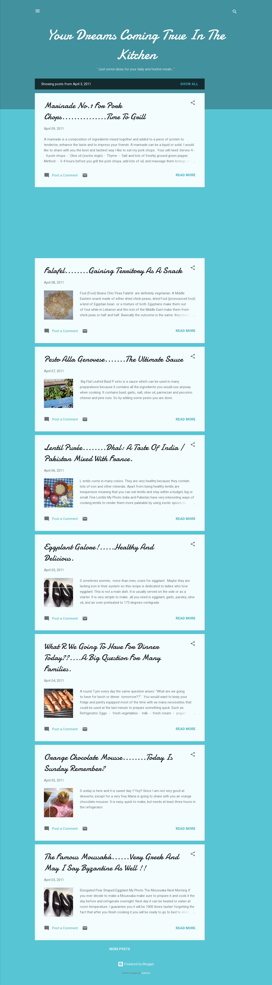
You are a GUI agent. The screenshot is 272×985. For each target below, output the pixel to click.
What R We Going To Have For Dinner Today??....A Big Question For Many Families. (102, 657)
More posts (119, 949)
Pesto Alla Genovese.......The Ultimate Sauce (113, 359)
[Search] (234, 12)
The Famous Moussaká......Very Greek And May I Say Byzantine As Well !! (111, 862)
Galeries (145, 973)
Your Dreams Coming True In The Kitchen (136, 44)
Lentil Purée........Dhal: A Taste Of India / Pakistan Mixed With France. (114, 453)
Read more (186, 175)
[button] (193, 103)
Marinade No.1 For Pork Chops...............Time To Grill (94, 111)
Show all (189, 84)
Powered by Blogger (136, 964)
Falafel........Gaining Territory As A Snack (113, 270)
